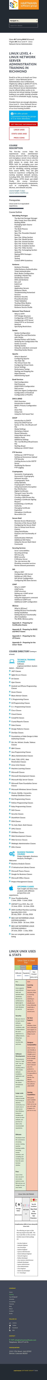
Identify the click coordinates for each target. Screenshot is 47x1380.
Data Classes (16, 725)
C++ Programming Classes (21, 707)
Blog (10, 1306)
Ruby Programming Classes (21, 806)
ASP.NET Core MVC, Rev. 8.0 (22, 904)
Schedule (11, 1299)
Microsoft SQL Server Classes (22, 780)
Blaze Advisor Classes (19, 696)
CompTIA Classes (17, 718)
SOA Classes (16, 821)
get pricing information (23, 124)
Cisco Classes (16, 710)
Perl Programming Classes (21, 799)
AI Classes (15, 679)
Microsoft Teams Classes (20, 871)
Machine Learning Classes (21, 768)
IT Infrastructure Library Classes (23, 867)
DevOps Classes (17, 733)
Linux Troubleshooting (19, 898)
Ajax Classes (16, 682)
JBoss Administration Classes (22, 756)
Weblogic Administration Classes (23, 843)
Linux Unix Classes (18, 765)
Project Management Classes (22, 882)
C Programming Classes (20, 699)
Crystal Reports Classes (20, 721)
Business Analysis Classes (20, 864)
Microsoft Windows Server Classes (24, 789)
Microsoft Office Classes (20, 878)
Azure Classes (16, 692)
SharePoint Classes (18, 818)
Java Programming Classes (21, 752)
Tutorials (11, 1304)
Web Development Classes (21, 836)
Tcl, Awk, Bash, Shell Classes (21, 825)
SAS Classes (15, 810)
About (11, 1309)
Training (19, 39)
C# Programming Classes (20, 703)
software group (23, 1370)
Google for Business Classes (21, 874)
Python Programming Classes (22, 803)
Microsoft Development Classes (23, 776)
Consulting (12, 1301)
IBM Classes (15, 748)
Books (11, 1313)
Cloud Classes (16, 714)
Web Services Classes (19, 840)
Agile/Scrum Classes (18, 675)
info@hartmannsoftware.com (25, 1340)
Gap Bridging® (13, 1297)
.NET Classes (16, 671)
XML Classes (16, 847)
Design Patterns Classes (20, 729)
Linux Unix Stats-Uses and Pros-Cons (19, 134)
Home (11, 39)
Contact (11, 1311)
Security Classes (17, 814)
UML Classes (16, 829)
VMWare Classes (17, 832)
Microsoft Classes (17, 772)
